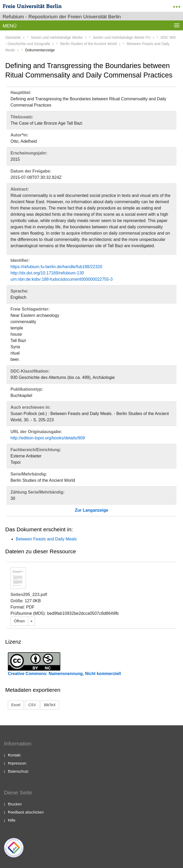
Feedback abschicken (26, 812)
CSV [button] (32, 705)
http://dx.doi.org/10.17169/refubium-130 (47, 273)
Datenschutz (18, 771)
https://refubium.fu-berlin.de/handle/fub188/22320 (56, 266)
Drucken (15, 804)
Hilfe (11, 820)
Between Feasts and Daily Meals (46, 539)
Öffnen (19, 621)
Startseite (13, 37)
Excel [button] (15, 705)
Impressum (17, 763)
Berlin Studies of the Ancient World (88, 44)
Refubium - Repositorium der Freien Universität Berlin (62, 16)
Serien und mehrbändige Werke (57, 37)
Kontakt (14, 755)
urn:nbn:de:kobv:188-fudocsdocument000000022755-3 (61, 279)
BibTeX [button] (50, 705)
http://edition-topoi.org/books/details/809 (47, 438)
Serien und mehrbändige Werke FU (121, 37)
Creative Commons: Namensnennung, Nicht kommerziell (64, 673)
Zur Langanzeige (91, 510)
